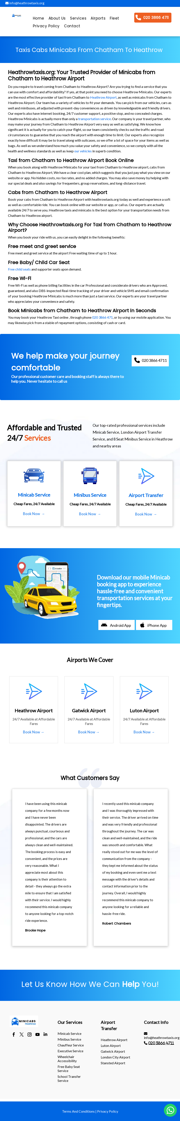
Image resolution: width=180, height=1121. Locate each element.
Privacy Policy (107, 1111)
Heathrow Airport (103, 97)
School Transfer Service (69, 1078)
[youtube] (37, 1035)
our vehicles (83, 151)
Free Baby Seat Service (69, 1068)
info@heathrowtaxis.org (24, 3)
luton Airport (111, 1045)
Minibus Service (69, 1039)
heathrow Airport (114, 1040)
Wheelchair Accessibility (67, 1059)
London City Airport (115, 1057)
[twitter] (21, 1035)
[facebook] (14, 1035)
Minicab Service (69, 1033)
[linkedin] (45, 1035)
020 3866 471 (102, 317)
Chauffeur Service (71, 1045)
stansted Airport (113, 1063)
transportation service (94, 119)
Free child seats (19, 269)
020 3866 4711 (161, 1043)
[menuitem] (38, 19)
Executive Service (70, 1051)
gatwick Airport (113, 1051)
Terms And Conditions (78, 1111)
